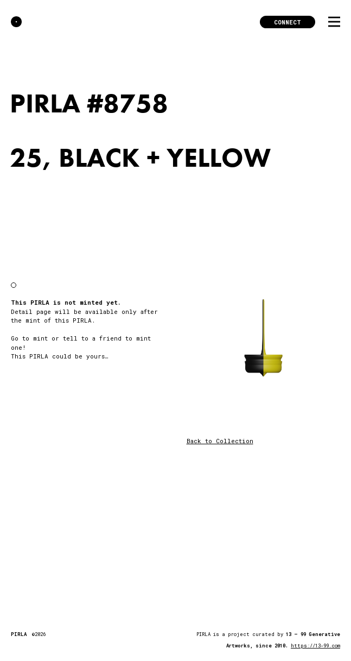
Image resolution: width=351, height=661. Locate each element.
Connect (287, 22)
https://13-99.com (315, 646)
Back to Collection (220, 441)
